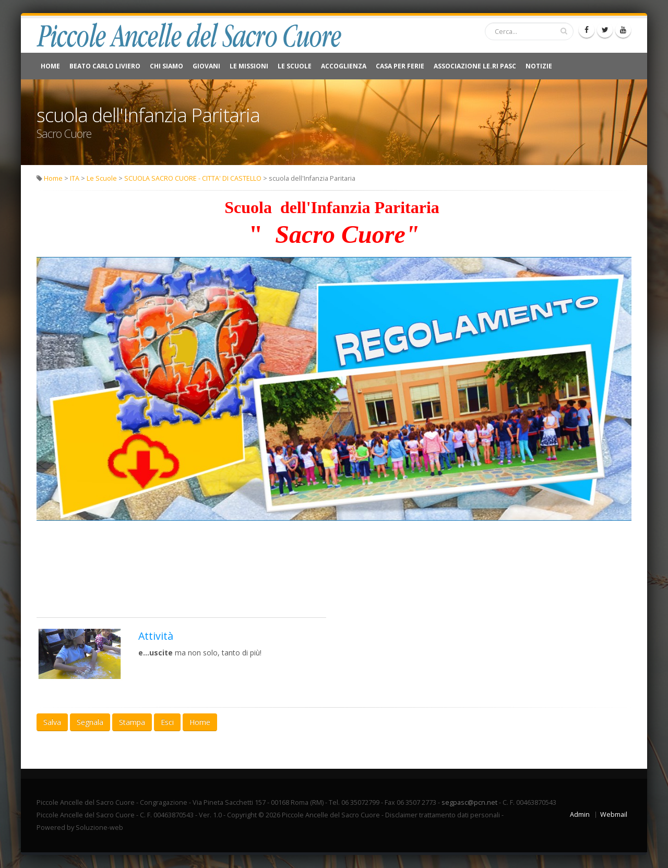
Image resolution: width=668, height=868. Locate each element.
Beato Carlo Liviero (104, 66)
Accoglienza (343, 66)
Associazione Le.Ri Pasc (475, 66)
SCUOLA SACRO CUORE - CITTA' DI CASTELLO (192, 178)
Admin (580, 814)
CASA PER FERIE (400, 66)
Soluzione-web (99, 827)
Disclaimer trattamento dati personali (442, 815)
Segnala (90, 722)
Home (50, 66)
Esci (167, 722)
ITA (74, 178)
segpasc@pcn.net (469, 802)
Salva (52, 722)
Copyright (242, 815)
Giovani (206, 66)
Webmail (613, 814)
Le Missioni (249, 66)
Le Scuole (295, 66)
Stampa (132, 722)
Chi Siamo (166, 66)
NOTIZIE (539, 66)
